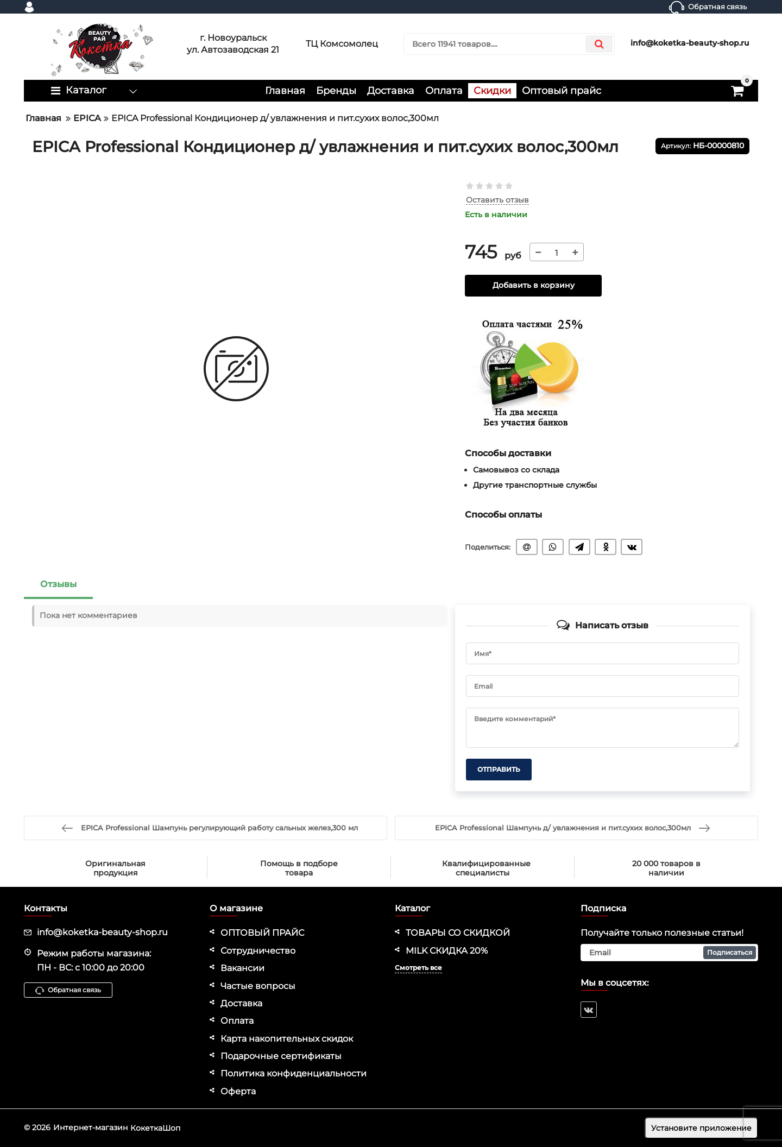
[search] (509, 44)
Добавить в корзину (534, 286)
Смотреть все (418, 967)
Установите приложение (701, 1128)
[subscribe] (670, 952)
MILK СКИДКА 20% (447, 951)
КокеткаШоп (155, 1128)
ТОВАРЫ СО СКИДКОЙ (458, 933)
